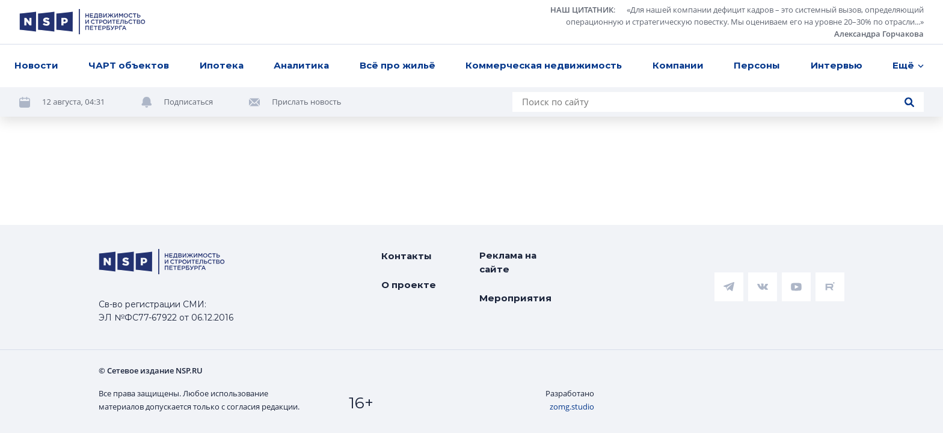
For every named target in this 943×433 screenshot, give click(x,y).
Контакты (406, 256)
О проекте (408, 284)
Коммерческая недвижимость (543, 65)
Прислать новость (306, 101)
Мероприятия (515, 298)
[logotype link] (82, 21)
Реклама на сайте (507, 262)
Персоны (757, 65)
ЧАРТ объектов (128, 65)
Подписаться (188, 101)
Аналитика (301, 65)
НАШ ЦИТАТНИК (581, 9)
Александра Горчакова (879, 33)
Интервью (836, 65)
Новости (36, 65)
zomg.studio (572, 406)
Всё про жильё (397, 65)
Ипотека (222, 65)
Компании (678, 65)
